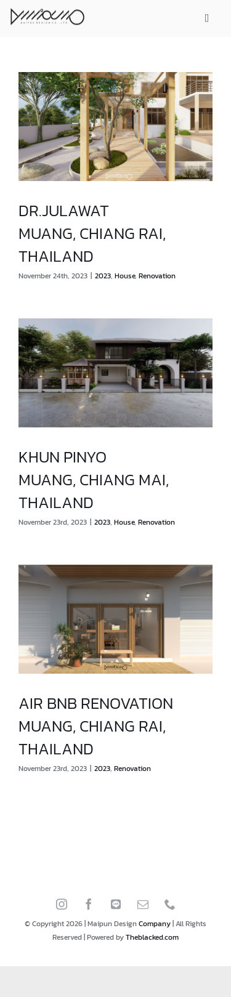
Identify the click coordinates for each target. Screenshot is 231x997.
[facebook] (88, 907)
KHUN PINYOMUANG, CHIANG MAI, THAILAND (93, 479)
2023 (103, 275)
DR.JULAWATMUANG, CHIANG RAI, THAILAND (92, 233)
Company (155, 923)
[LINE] (115, 907)
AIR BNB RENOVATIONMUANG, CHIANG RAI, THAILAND (95, 726)
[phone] (170, 907)
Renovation (157, 275)
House (125, 275)
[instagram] (61, 907)
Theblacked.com (152, 937)
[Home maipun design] (47, 16)
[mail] (142, 907)
